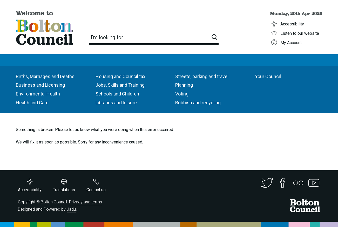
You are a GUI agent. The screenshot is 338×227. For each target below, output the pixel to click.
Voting (181, 94)
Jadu (71, 209)
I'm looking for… (108, 37)
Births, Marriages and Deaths (45, 76)
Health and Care (32, 102)
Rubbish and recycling (198, 102)
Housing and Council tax (120, 76)
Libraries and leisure (116, 102)
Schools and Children (117, 94)
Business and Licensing (40, 85)
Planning (184, 85)
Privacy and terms (85, 202)
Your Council (268, 76)
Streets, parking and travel (201, 76)
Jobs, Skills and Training (120, 85)
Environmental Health (38, 94)
